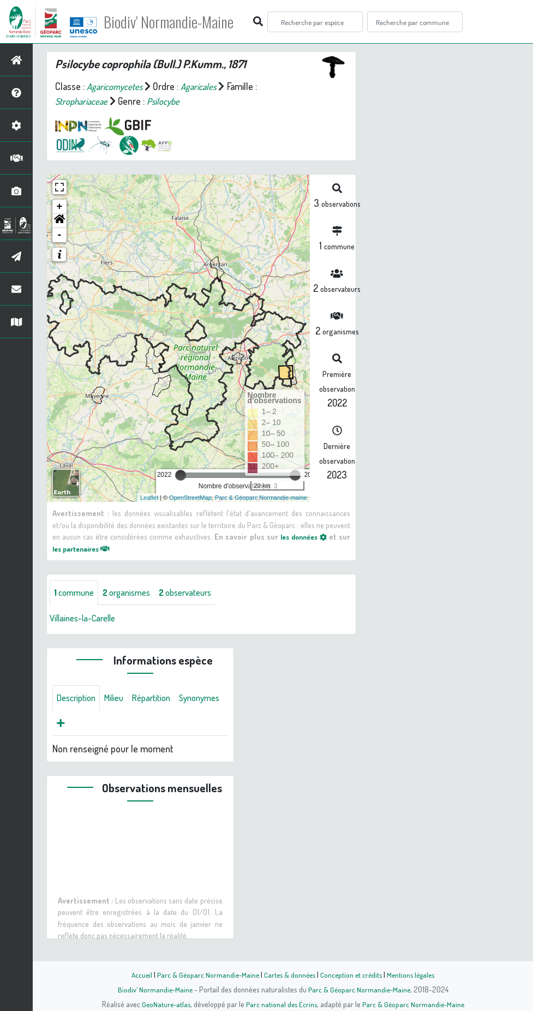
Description (78, 700)
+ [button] (60, 206)
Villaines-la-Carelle (86, 619)
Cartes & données (289, 974)
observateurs (198, 593)
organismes (133, 593)
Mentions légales (415, 974)
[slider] (180, 475)
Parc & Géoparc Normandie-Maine (204, 974)
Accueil (136, 974)
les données (301, 536)
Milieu (120, 700)
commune (76, 593)
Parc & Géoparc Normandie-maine (261, 497)
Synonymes (79, 726)
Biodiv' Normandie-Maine (179, 22)
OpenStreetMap (190, 497)
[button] (59, 221)
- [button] (60, 235)
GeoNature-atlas (163, 1004)
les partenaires (85, 548)
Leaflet (149, 497)
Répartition (161, 700)
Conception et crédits (353, 974)
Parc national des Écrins (281, 1004)
